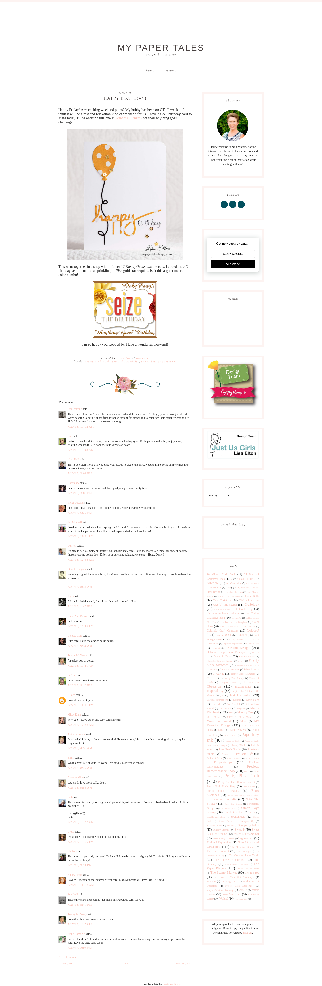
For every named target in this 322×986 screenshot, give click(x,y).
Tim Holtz (218, 877)
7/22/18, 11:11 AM (81, 665)
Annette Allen (76, 777)
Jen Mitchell (75, 522)
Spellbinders (238, 816)
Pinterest (226, 754)
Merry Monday (214, 717)
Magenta (241, 708)
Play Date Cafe (244, 753)
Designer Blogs (172, 984)
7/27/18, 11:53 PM (81, 924)
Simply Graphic (233, 812)
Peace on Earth (233, 741)
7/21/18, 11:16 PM (81, 626)
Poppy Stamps (252, 758)
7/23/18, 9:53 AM (80, 787)
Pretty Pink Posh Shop (221, 786)
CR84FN (241, 634)
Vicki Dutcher (76, 502)
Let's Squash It (233, 704)
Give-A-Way (251, 669)
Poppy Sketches (234, 758)
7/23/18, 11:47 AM (81, 822)
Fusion (213, 669)
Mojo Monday (246, 717)
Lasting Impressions (217, 699)
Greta (71, 831)
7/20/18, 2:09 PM (80, 473)
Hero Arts (212, 678)
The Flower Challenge (229, 859)
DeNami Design (238, 648)
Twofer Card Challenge (238, 885)
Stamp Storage (226, 821)
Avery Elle (215, 587)
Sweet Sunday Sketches (223, 838)
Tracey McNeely (77, 655)
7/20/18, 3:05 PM (80, 493)
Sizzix (252, 812)
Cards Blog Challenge (229, 596)
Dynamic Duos (223, 656)
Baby (228, 587)
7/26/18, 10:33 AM (81, 885)
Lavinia (237, 699)
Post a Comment (67, 957)
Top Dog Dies (229, 881)
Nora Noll (73, 459)
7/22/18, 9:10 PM (80, 685)
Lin (69, 436)
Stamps (230, 825)
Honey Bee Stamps (234, 678)
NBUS (221, 729)
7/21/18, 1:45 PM (80, 606)
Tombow (211, 881)
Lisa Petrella (75, 409)
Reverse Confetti (223, 799)
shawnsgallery (228, 808)
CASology (251, 604)
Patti (70, 797)
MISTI (230, 717)
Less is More (216, 704)
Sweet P (240, 829)
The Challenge (243, 851)
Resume (171, 71)
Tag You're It (245, 838)
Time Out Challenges (242, 877)
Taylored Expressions (219, 842)
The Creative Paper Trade (244, 855)
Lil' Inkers (225, 708)
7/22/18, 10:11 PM (81, 705)
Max (231, 712)
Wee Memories (231, 894)
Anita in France (76, 734)
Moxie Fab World (219, 721)
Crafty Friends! (236, 639)
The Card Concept (218, 851)
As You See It (252, 583)
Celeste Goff (75, 635)
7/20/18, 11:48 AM (81, 450)
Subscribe (233, 264)
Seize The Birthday (125, 362)
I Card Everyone (77, 569)
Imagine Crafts (228, 682)
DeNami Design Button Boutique (226, 652)
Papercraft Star (230, 735)
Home (150, 71)
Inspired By (215, 691)
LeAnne (72, 675)
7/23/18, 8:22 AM (80, 768)
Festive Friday (247, 656)
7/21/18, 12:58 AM (81, 559)
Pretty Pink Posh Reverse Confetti (236, 782)
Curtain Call (252, 643)
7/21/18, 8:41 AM (80, 586)
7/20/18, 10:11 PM (81, 536)
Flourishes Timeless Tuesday (220, 661)
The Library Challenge (236, 864)
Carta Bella (252, 596)
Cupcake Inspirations (232, 643)
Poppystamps (223, 762)
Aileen (71, 694)
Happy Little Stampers (243, 673)
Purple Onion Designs (223, 790)
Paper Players (238, 729)
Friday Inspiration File (248, 665)
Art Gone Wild (234, 583)
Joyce (71, 596)
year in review (240, 898)
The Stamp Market (223, 872)
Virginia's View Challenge (220, 890)
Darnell (72, 545)
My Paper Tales (161, 48)
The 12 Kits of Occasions (159, 362)
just (222, 695)
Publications (249, 786)
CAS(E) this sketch (225, 604)
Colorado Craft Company (222, 630)
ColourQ (253, 630)
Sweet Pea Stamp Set (246, 833)
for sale (241, 661)
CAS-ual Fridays (249, 600)
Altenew (212, 583)
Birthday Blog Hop (234, 592)
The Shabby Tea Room (247, 868)
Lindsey (72, 851)
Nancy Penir (75, 874)
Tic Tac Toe (252, 872)
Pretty (247, 771)
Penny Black (238, 745)
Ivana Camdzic (76, 933)
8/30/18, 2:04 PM (80, 947)
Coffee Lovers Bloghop (234, 622)
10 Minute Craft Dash (221, 574)
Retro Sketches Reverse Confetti (243, 795)
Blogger (247, 932)
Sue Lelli (73, 894)
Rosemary (73, 482)
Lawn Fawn (252, 699)
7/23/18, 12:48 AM (81, 724)
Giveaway (218, 673)
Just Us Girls (240, 695)
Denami (216, 648)
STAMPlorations (214, 825)
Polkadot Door (214, 758)
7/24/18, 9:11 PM (80, 865)
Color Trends (249, 626)
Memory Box (245, 712)
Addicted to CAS (246, 579)
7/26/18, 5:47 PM (80, 904)
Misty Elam (74, 714)
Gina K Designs (230, 669)
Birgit (71, 757)
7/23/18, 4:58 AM (80, 748)
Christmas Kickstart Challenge (223, 613)
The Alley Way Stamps (242, 847)
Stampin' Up (247, 821)
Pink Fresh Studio (230, 749)
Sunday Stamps (221, 829)
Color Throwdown (229, 626)
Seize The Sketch (233, 804)
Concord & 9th (223, 635)
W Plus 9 (243, 890)
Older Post (66, 963)
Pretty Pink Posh (97, 362)
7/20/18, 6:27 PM (80, 512)
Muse (243, 721)
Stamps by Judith (248, 825)
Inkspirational (243, 686)
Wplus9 (223, 898)
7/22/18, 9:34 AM (80, 646)
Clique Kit (237, 618)
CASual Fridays (222, 609)
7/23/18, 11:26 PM (81, 841)
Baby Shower (242, 587)
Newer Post (183, 963)
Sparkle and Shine (216, 817)
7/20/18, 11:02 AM (81, 426)
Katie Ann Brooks (78, 616)
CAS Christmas (222, 600)
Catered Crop (244, 609)
